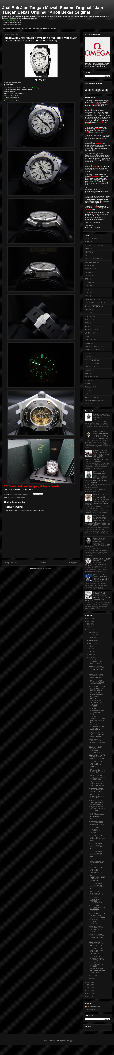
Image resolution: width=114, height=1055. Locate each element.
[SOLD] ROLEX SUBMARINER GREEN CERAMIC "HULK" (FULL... (97, 711)
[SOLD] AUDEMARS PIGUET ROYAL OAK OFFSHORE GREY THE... (96, 854)
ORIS (86, 353)
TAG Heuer (88, 387)
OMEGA (87, 343)
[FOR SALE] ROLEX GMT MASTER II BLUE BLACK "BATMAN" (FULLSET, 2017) (101, 416)
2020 (89, 627)
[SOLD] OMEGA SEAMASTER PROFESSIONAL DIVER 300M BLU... (96, 900)
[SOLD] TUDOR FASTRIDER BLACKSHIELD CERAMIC (94, 830)
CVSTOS (88, 292)
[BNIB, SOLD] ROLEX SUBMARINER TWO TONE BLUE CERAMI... (97, 822)
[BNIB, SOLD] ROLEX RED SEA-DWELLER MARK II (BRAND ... (96, 734)
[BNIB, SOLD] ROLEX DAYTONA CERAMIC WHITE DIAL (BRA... (96, 789)
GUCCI (87, 313)
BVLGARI (88, 272)
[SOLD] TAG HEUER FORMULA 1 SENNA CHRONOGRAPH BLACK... (96, 928)
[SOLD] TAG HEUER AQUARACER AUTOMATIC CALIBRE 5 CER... (97, 763)
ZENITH (87, 404)
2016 (89, 988)
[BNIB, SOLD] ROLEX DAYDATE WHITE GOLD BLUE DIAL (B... (97, 783)
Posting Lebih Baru (10, 563)
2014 (89, 993)
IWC (86, 323)
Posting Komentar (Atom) (44, 568)
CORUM (87, 289)
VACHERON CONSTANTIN (94, 400)
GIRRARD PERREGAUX (93, 306)
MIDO (87, 336)
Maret (91, 657)
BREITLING (89, 269)
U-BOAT (87, 394)
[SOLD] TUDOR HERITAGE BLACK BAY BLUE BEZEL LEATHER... (97, 908)
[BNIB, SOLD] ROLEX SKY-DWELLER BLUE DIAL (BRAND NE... (96, 796)
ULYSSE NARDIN (90, 397)
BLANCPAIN (89, 265)
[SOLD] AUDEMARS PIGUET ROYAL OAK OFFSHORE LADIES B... (96, 885)
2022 (89, 621)
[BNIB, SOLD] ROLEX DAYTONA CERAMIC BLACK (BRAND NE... (96, 802)
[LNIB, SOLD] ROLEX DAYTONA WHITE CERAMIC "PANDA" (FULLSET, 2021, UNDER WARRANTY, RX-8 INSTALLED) (97, 596)
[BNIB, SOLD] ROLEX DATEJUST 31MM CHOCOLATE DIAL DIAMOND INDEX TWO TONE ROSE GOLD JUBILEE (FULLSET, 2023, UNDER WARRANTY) (97, 500)
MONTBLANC (89, 340)
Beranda (43, 563)
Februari (92, 976)
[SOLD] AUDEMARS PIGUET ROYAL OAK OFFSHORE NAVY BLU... (96, 846)
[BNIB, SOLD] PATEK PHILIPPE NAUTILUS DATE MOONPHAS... (96, 682)
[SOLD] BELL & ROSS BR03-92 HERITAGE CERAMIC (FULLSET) (96, 958)
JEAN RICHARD (90, 329)
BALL (86, 255)
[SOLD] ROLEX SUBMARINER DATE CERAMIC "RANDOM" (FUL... (97, 862)
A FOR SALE (89, 238)
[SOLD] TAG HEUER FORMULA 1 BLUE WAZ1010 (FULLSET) (96, 661)
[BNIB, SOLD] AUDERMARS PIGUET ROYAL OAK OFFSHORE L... (97, 877)
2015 (89, 990)
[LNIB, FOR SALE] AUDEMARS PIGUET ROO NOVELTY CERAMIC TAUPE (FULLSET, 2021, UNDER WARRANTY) (97, 542)
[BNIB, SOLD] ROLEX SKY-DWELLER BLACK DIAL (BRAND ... (97, 771)
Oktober (91, 637)
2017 (89, 985)
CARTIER (88, 276)
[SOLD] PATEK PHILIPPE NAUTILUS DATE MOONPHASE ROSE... (97, 756)
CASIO (87, 279)
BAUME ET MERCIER (92, 259)
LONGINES (88, 333)
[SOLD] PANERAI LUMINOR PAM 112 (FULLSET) (96, 964)
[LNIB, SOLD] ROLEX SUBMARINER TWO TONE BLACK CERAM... (96, 695)
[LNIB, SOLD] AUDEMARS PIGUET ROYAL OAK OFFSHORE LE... (96, 727)
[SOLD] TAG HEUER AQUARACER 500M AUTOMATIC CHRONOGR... (96, 951)
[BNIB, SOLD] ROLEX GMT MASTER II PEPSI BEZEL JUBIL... (97, 808)
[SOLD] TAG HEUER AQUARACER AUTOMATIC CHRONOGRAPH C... (96, 749)
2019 (89, 629)
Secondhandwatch (93, 1006)
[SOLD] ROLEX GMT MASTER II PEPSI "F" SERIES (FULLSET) (96, 943)
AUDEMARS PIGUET (14, 497)
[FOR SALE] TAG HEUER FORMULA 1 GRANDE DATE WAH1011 (101, 560)
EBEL (87, 296)
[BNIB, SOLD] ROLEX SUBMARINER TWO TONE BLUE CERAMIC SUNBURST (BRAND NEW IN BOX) (101, 578)
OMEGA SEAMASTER (92, 346)
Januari (91, 978)
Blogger (70, 1041)
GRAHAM (88, 309)
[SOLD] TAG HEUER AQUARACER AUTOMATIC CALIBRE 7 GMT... (97, 838)
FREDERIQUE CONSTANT (94, 302)
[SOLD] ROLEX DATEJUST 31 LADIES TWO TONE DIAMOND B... (97, 719)
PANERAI (88, 356)
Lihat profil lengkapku (91, 1009)
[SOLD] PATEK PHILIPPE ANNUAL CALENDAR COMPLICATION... (97, 688)
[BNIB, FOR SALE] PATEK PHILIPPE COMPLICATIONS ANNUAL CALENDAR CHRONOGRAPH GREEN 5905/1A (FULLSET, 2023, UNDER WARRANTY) (96, 477)
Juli (90, 646)
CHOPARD (88, 282)
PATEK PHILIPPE (90, 360)
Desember (92, 632)
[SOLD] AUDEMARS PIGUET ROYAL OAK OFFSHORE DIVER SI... (96, 668)
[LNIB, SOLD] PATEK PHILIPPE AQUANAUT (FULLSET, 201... (97, 777)
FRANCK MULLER (91, 299)
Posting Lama (73, 563)
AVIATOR (88, 248)
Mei (90, 652)
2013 (89, 996)
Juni (90, 649)
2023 (89, 618)
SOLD (23, 497)
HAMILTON (88, 316)
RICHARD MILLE (90, 367)
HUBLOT (88, 319)
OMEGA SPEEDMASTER (93, 350)
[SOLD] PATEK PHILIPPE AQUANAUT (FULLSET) (97, 921)
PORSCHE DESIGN (91, 363)
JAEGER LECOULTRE (92, 326)
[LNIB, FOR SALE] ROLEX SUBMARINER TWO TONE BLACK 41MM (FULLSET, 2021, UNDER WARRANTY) (101, 435)
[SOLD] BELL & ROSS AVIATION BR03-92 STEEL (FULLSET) (96, 675)
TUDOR (87, 390)
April (90, 654)
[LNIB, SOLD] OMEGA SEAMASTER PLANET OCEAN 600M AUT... (97, 970)
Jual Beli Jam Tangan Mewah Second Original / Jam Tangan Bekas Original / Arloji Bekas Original (52, 10)
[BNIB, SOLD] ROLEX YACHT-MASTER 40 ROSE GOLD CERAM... (97, 893)
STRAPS (88, 383)
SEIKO (87, 373)
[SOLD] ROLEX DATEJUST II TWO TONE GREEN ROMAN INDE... (97, 741)
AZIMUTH (88, 252)
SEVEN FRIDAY (90, 377)
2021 (89, 624)
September (92, 640)
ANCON (87, 242)
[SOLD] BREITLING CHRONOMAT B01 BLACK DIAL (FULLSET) (95, 703)
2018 (89, 982)
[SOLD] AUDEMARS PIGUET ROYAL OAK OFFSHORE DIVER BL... (96, 936)
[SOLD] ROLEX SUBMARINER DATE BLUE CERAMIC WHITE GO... (96, 815)
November (92, 635)
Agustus (91, 643)
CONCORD (88, 286)
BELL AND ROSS (90, 262)
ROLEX (87, 370)
